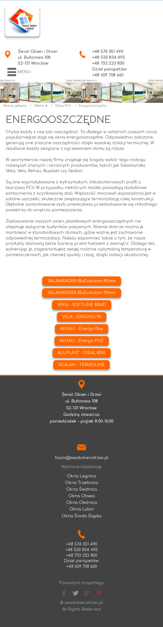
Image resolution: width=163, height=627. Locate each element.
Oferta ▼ (41, 105)
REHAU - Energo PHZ (82, 341)
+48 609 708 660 (81, 566)
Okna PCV (63, 105)
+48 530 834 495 (108, 57)
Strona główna (15, 105)
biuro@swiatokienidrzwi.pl (81, 458)
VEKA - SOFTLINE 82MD (81, 305)
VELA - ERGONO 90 (81, 317)
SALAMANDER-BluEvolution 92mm (81, 293)
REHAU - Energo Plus (81, 329)
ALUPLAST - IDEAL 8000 (82, 353)
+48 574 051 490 (107, 51)
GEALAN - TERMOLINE (81, 365)
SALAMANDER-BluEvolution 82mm (81, 281)
